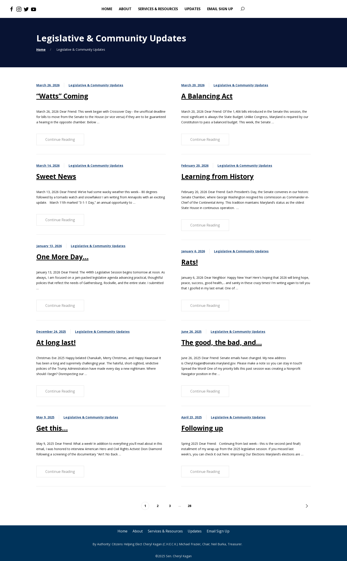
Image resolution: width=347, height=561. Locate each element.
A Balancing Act (207, 96)
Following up (202, 428)
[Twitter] (26, 8)
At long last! (56, 342)
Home (41, 49)
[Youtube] (33, 8)
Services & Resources (165, 531)
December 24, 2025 (51, 331)
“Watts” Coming (62, 96)
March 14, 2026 (48, 165)
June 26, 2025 (191, 331)
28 (189, 506)
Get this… (52, 428)
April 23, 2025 (191, 417)
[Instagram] (19, 8)
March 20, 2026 (192, 85)
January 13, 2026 (49, 246)
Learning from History (217, 176)
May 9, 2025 (45, 417)
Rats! (189, 262)
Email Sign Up (218, 531)
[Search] (242, 9)
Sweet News (56, 176)
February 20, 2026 (194, 165)
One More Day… (62, 256)
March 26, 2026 (48, 85)
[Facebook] (11, 8)
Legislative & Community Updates (96, 85)
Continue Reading (60, 139)
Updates (195, 531)
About (137, 531)
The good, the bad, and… (221, 342)
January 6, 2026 (193, 251)
